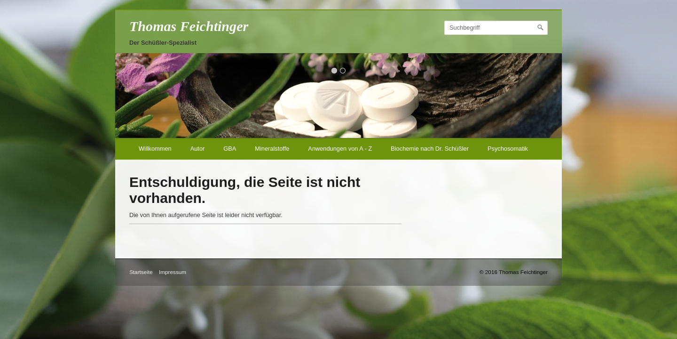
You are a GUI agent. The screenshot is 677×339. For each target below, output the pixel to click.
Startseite (141, 272)
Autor (197, 148)
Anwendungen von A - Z (340, 148)
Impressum (172, 272)
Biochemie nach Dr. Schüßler (430, 148)
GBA (229, 148)
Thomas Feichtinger (188, 26)
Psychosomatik (508, 148)
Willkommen (155, 148)
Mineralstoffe (272, 148)
